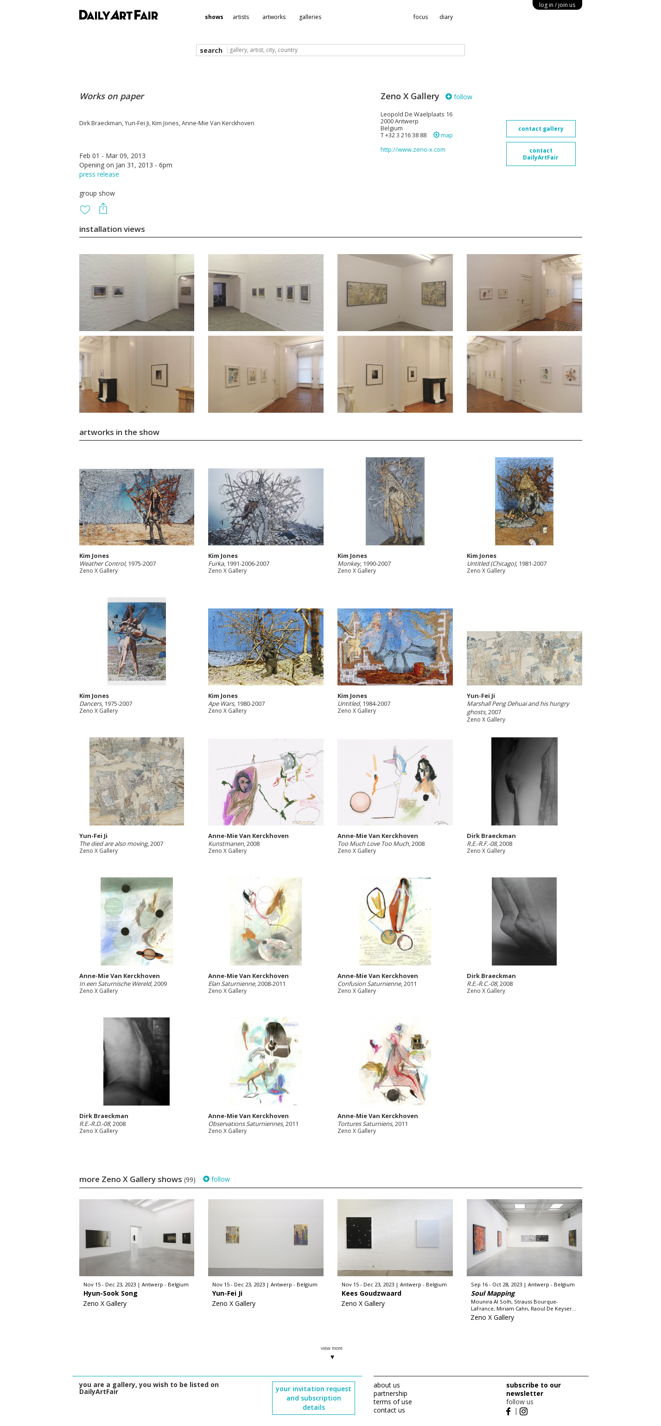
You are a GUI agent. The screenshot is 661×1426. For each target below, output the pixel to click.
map (443, 135)
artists (241, 17)
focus (420, 17)
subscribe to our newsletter (533, 1389)
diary (446, 17)
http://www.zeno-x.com (413, 149)
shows (214, 17)
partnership (390, 1393)
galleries (310, 17)
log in (557, 5)
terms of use (393, 1401)
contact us (389, 1410)
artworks (274, 17)
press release (99, 174)
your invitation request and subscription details (313, 1398)
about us (387, 1385)
